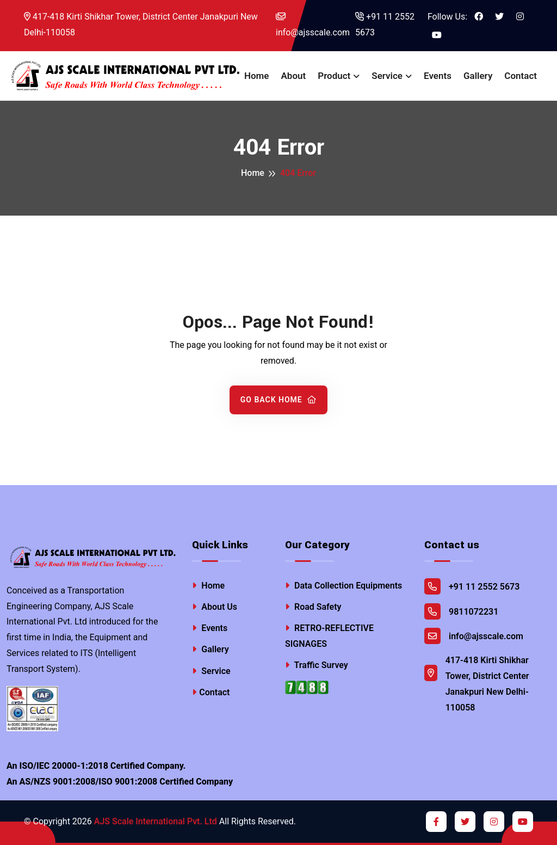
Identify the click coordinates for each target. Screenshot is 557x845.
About (293, 75)
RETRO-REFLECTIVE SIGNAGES (329, 636)
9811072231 (461, 611)
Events (437, 75)
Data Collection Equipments (343, 585)
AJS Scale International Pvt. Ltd (155, 821)
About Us (214, 607)
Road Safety (313, 607)
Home (256, 75)
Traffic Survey (316, 665)
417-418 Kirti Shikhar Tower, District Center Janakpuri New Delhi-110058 (141, 24)
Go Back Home (278, 399)
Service (387, 75)
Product (334, 75)
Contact (520, 75)
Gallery (477, 75)
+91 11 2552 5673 (384, 24)
